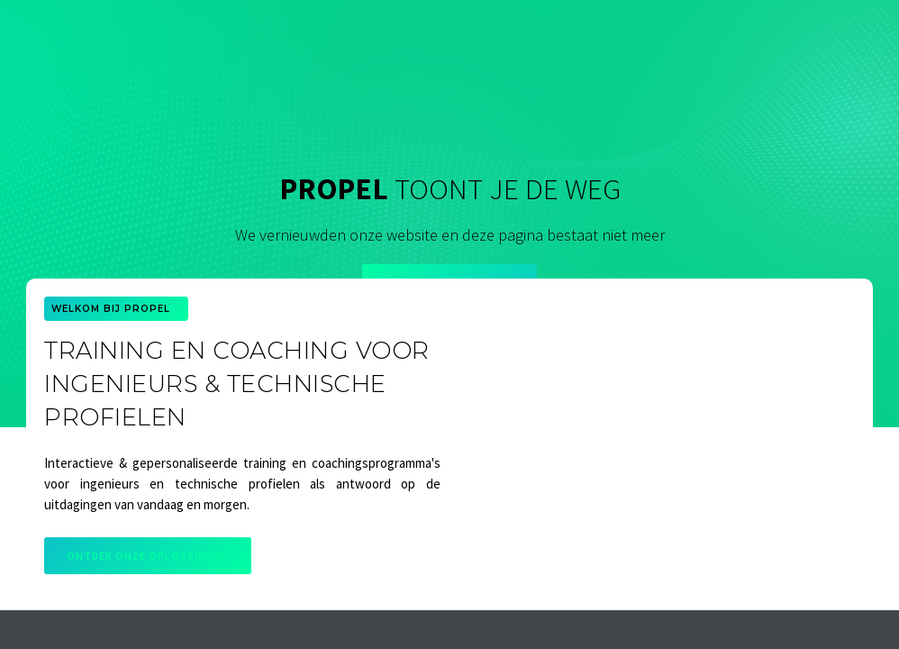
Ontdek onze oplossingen (148, 555)
